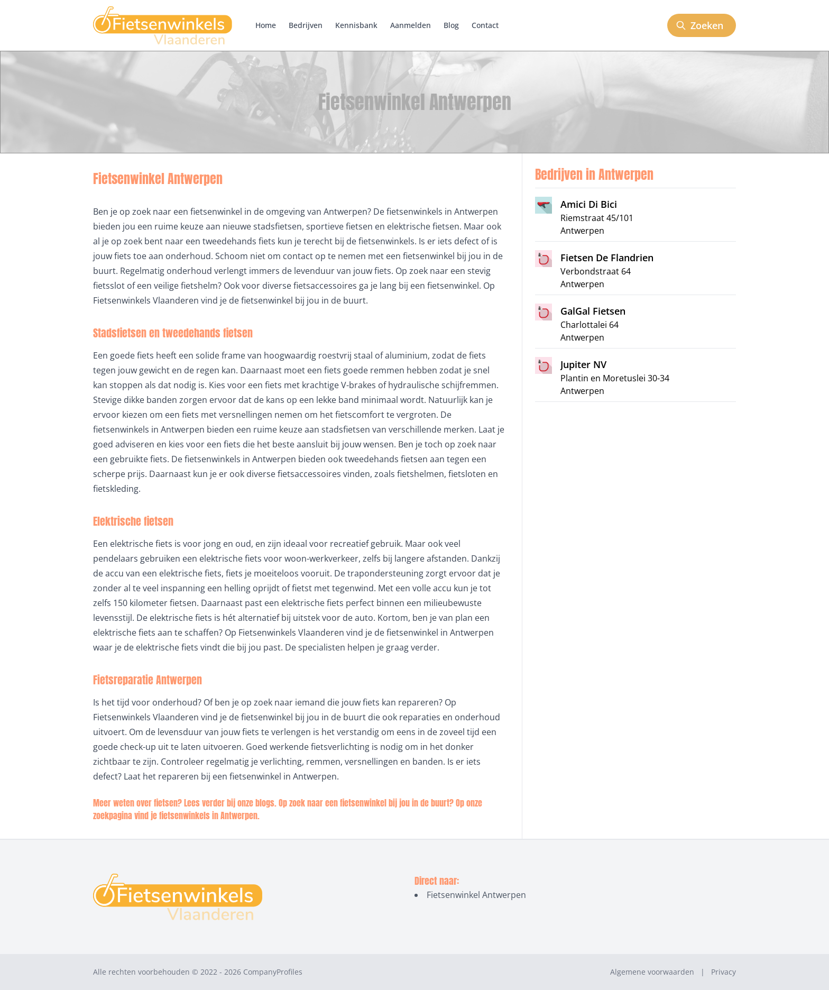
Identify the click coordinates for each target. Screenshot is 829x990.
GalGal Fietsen (592, 311)
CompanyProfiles (272, 972)
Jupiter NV (583, 364)
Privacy (723, 972)
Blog (451, 25)
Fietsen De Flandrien (606, 257)
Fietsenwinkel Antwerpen (476, 895)
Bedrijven (306, 25)
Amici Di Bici (588, 204)
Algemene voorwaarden (652, 972)
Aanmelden (410, 25)
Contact (485, 25)
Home (265, 25)
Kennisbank (356, 25)
